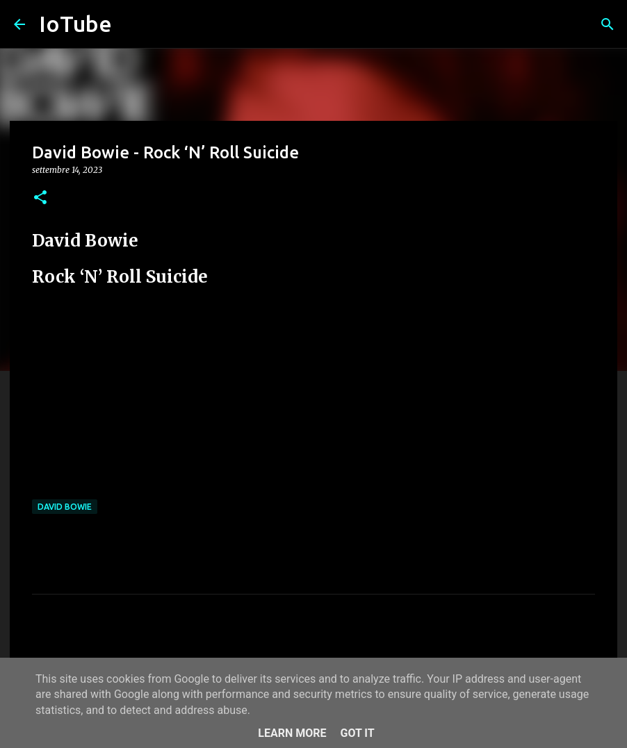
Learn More (292, 733)
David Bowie (65, 506)
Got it (357, 733)
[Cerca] (607, 24)
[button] (40, 198)
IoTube (75, 23)
